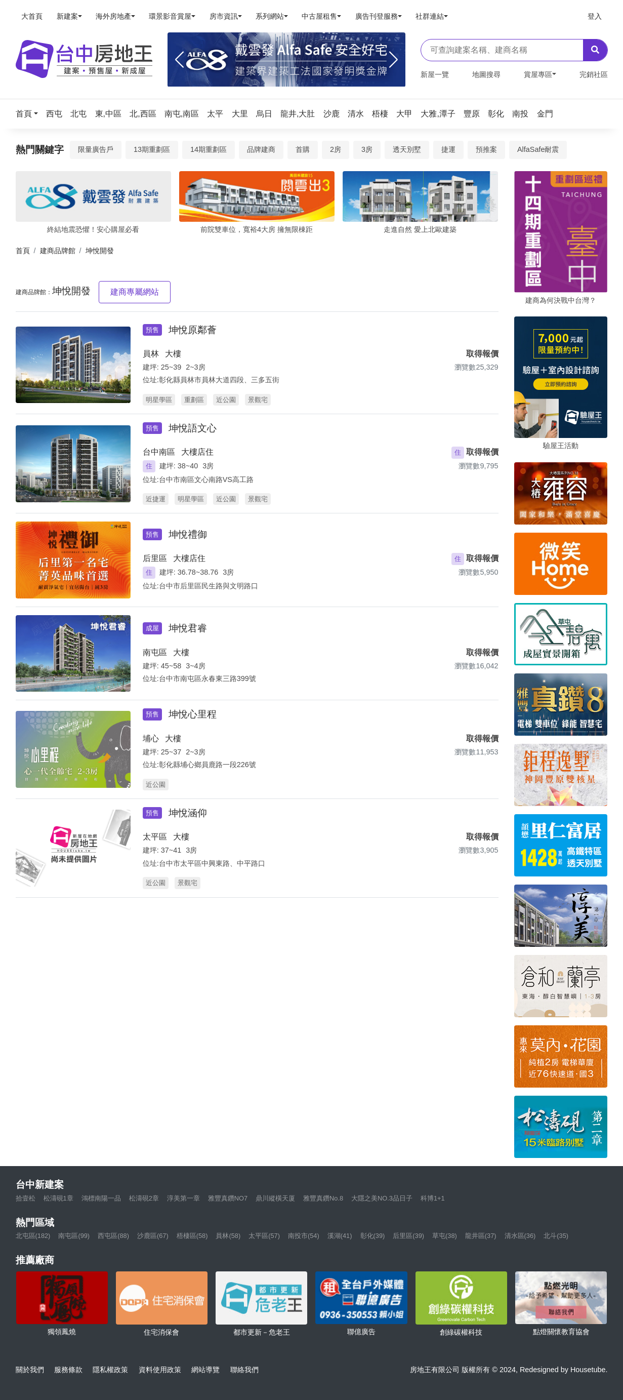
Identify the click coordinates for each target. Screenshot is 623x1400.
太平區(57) (264, 1235)
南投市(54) (303, 1235)
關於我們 (30, 1370)
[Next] (393, 60)
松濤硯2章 (144, 1198)
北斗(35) (556, 1235)
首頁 (23, 251)
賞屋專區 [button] (538, 74)
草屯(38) (444, 1235)
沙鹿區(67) (153, 1235)
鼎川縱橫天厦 (275, 1198)
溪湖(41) (339, 1235)
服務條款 (68, 1370)
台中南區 (159, 452)
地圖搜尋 (486, 74)
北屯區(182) (33, 1235)
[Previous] (179, 60)
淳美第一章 (183, 1198)
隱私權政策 (110, 1370)
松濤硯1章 (58, 1198)
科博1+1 (433, 1198)
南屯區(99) (74, 1235)
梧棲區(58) (192, 1235)
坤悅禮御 (188, 534)
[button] (30, 114)
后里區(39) (408, 1235)
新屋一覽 (435, 74)
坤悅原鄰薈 (193, 330)
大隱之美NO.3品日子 (381, 1198)
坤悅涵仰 (188, 813)
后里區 (155, 558)
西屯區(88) (113, 1235)
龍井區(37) (480, 1235)
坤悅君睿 (188, 628)
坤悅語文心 (193, 428)
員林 (151, 353)
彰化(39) (372, 1235)
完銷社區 (593, 74)
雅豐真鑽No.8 (323, 1198)
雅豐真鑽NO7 (227, 1198)
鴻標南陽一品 (101, 1198)
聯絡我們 (244, 1370)
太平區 (155, 836)
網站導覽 (205, 1370)
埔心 (151, 738)
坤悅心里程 (193, 714)
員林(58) (228, 1235)
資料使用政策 (160, 1370)
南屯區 (155, 652)
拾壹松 (25, 1198)
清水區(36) (520, 1235)
